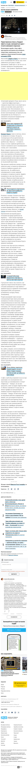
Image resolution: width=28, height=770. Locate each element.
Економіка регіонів (5, 735)
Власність (16, 743)
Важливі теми (4, 5)
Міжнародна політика (5, 726)
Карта (2, 693)
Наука (2, 737)
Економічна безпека (18, 731)
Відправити (14, 574)
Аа (14, 2)
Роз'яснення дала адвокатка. (16, 515)
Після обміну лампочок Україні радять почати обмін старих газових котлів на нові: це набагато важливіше (16, 371)
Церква (2, 743)
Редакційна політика (5, 691)
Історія (15, 737)
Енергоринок (4, 731)
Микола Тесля (8, 36)
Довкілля (3, 741)
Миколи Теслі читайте (18, 484)
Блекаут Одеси (6, 134)
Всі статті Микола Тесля (7, 492)
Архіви (2, 684)
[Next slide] (26, 5)
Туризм (15, 741)
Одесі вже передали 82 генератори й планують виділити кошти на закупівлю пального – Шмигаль (15, 127)
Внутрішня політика (5, 724)
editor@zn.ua (19, 706)
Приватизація (4, 733)
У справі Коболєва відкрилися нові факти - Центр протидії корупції (15, 277)
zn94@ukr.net (16, 704)
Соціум (15, 735)
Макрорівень (4, 729)
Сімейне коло (17, 739)
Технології (3, 739)
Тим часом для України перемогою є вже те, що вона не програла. (16, 544)
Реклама (3, 688)
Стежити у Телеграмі (14, 630)
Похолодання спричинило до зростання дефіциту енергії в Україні (16, 190)
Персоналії (16, 733)
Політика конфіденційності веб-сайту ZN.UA (9, 765)
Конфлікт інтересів (18, 729)
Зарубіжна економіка (18, 726)
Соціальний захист (18, 724)
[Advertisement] (14, 86)
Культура (3, 745)
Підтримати (20, 2)
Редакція (3, 686)
